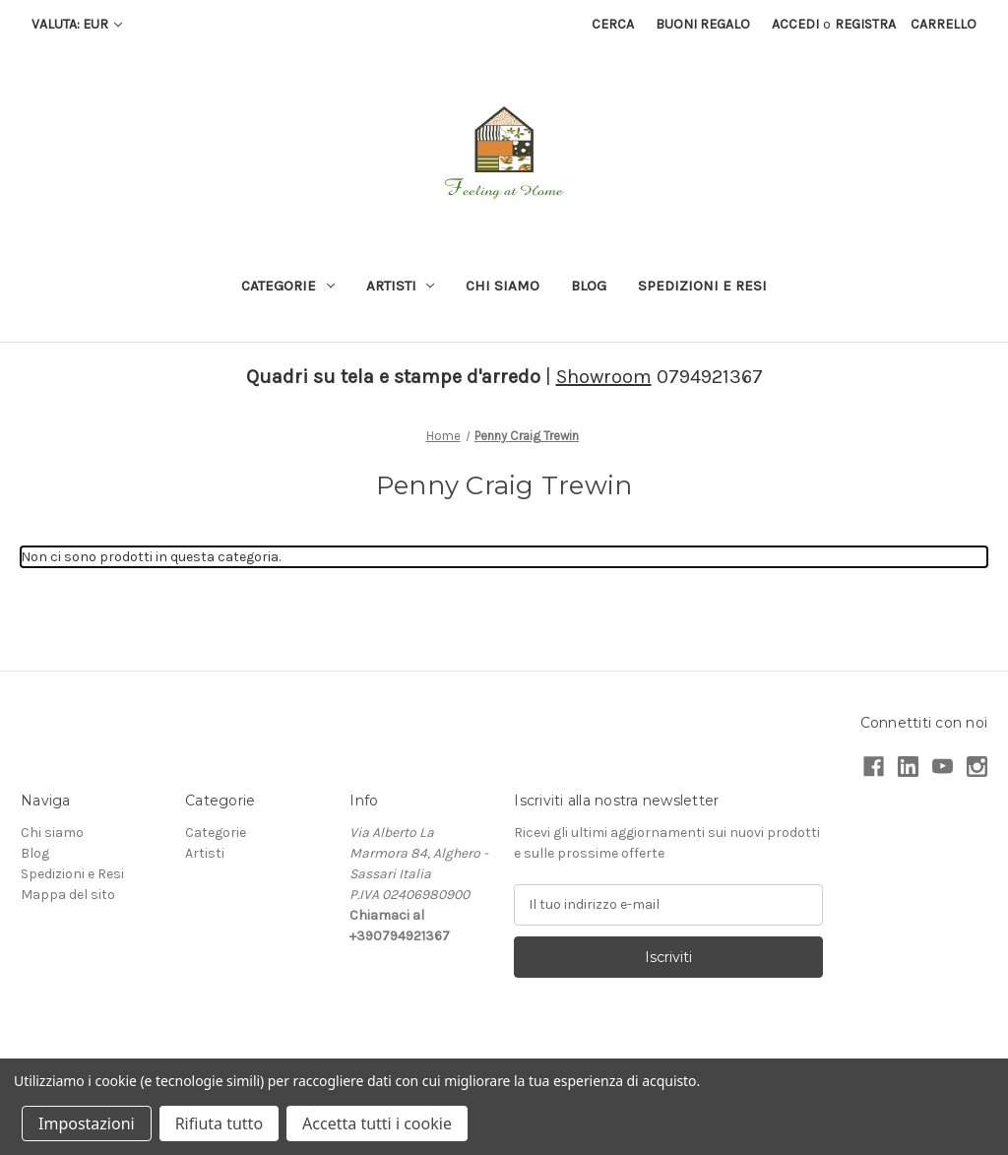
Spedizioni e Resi (702, 285)
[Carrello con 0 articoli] (943, 24)
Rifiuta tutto (219, 1123)
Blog (588, 285)
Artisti (400, 285)
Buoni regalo (703, 24)
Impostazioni (86, 1123)
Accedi (795, 24)
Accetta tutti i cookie (377, 1123)
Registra (865, 24)
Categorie (288, 285)
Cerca (613, 24)
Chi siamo (502, 285)
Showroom (604, 376)
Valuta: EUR (77, 24)
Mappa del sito (68, 894)
